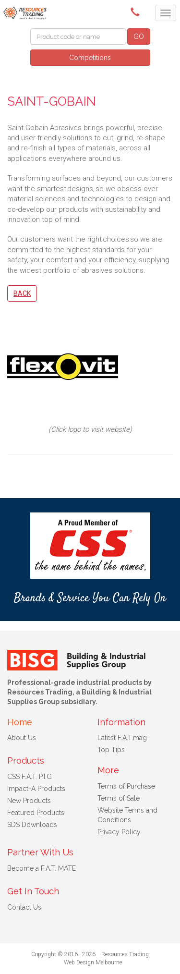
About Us (21, 738)
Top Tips (111, 750)
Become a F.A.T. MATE (41, 868)
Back (22, 293)
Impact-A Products (36, 788)
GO (138, 36)
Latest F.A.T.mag (122, 738)
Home (19, 722)
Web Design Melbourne (93, 962)
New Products (29, 800)
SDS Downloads (32, 824)
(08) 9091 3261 (137, 12)
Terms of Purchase (126, 786)
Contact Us (24, 907)
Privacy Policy (119, 832)
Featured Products (35, 812)
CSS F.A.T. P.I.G (29, 776)
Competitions (90, 57)
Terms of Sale (118, 798)
